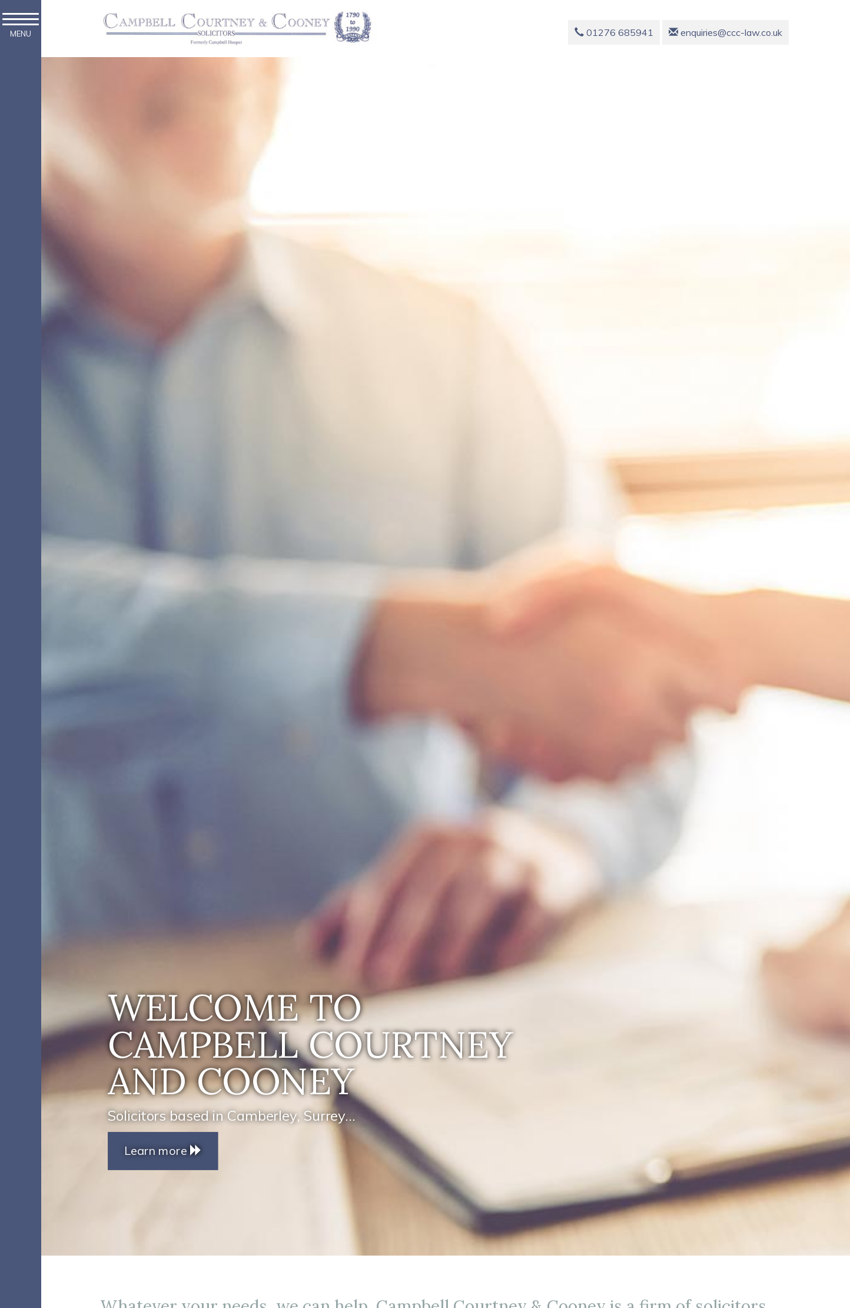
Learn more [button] (163, 1150)
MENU (20, 25)
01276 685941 (614, 32)
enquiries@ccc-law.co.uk (725, 32)
